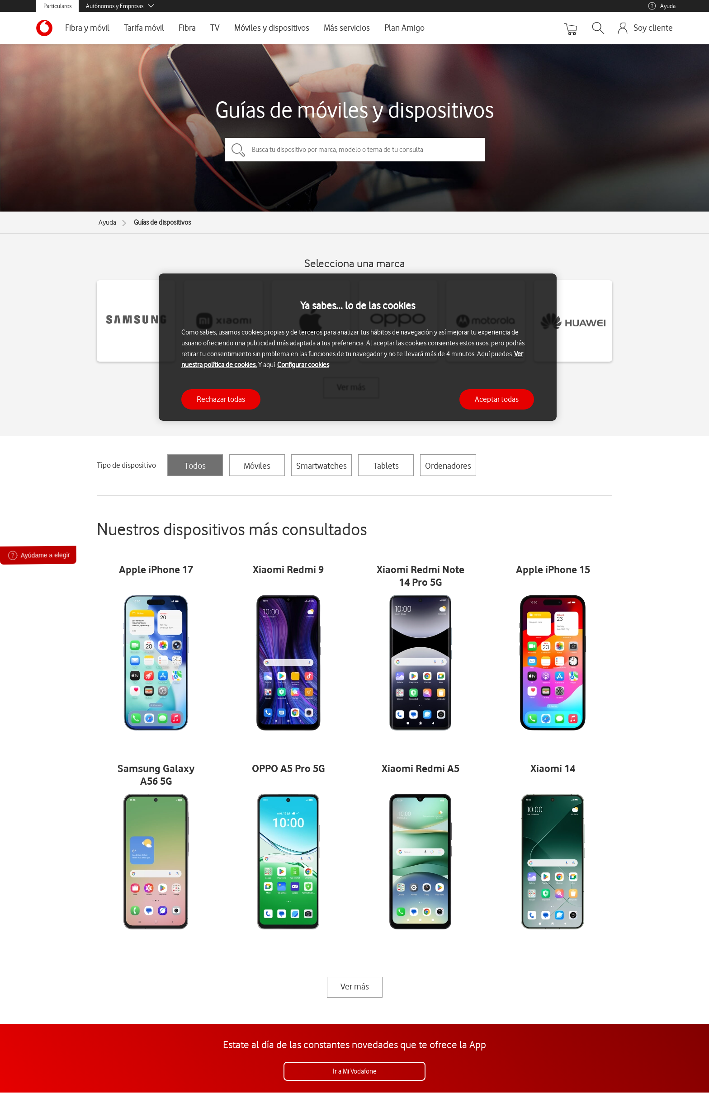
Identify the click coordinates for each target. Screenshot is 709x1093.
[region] (358, 347)
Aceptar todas (497, 399)
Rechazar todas (221, 399)
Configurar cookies (303, 365)
